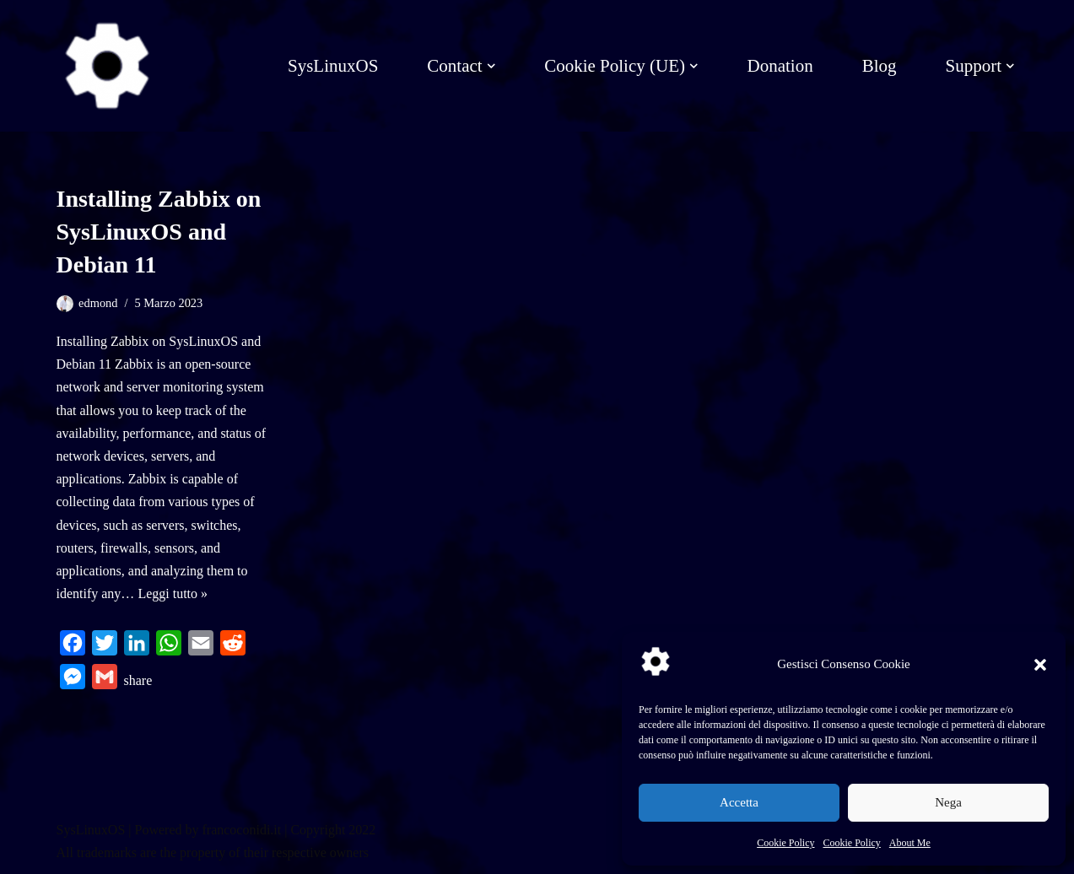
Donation (779, 66)
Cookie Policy (785, 843)
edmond (97, 303)
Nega (948, 802)
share (138, 680)
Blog (879, 66)
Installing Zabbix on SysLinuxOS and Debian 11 (159, 232)
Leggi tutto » (173, 593)
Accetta (739, 802)
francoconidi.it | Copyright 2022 (288, 830)
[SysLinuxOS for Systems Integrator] (107, 65)
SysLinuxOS (333, 66)
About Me (910, 843)
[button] (1040, 664)
